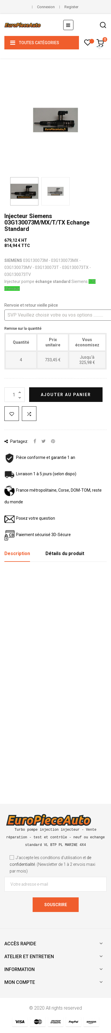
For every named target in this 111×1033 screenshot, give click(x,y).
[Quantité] (14, 394)
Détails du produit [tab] (64, 553)
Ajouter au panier (66, 394)
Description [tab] (17, 553)
